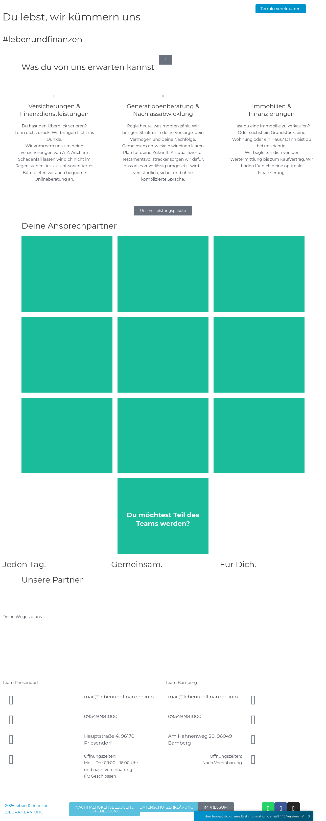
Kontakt (238, 8)
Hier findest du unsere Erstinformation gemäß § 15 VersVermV (248, 816)
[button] (280, 8)
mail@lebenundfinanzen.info (119, 697)
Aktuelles (188, 8)
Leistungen (156, 8)
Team (214, 8)
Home (128, 8)
